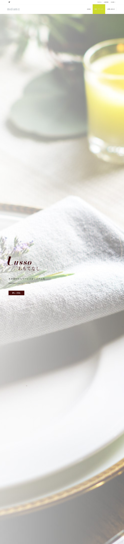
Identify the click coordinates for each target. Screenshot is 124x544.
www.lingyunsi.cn (37, 513)
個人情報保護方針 (12, 538)
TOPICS (99, 2)
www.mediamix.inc (13, 516)
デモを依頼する (104, 92)
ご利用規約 (23, 538)
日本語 (113, 2)
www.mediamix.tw (62, 514)
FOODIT (65, 322)
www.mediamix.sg (62, 531)
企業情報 (106, 2)
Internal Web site (14, 541)
